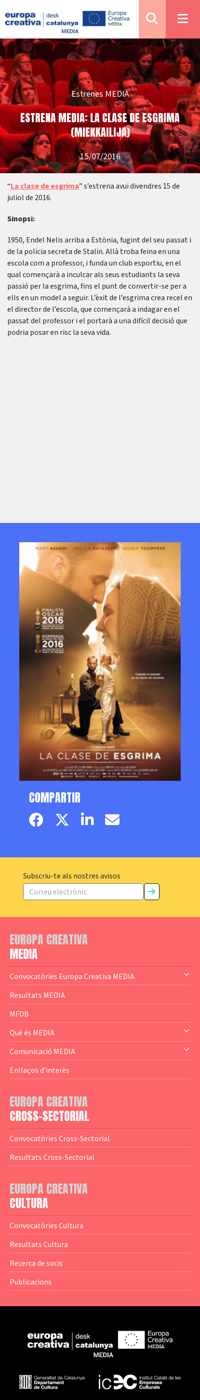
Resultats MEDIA (37, 995)
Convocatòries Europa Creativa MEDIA (100, 975)
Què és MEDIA (100, 1032)
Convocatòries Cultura (46, 1225)
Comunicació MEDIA (100, 1050)
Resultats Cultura (39, 1244)
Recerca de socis (36, 1263)
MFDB (19, 1013)
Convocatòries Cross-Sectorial (60, 1138)
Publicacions (31, 1281)
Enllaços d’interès (39, 1070)
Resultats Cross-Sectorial (52, 1157)
